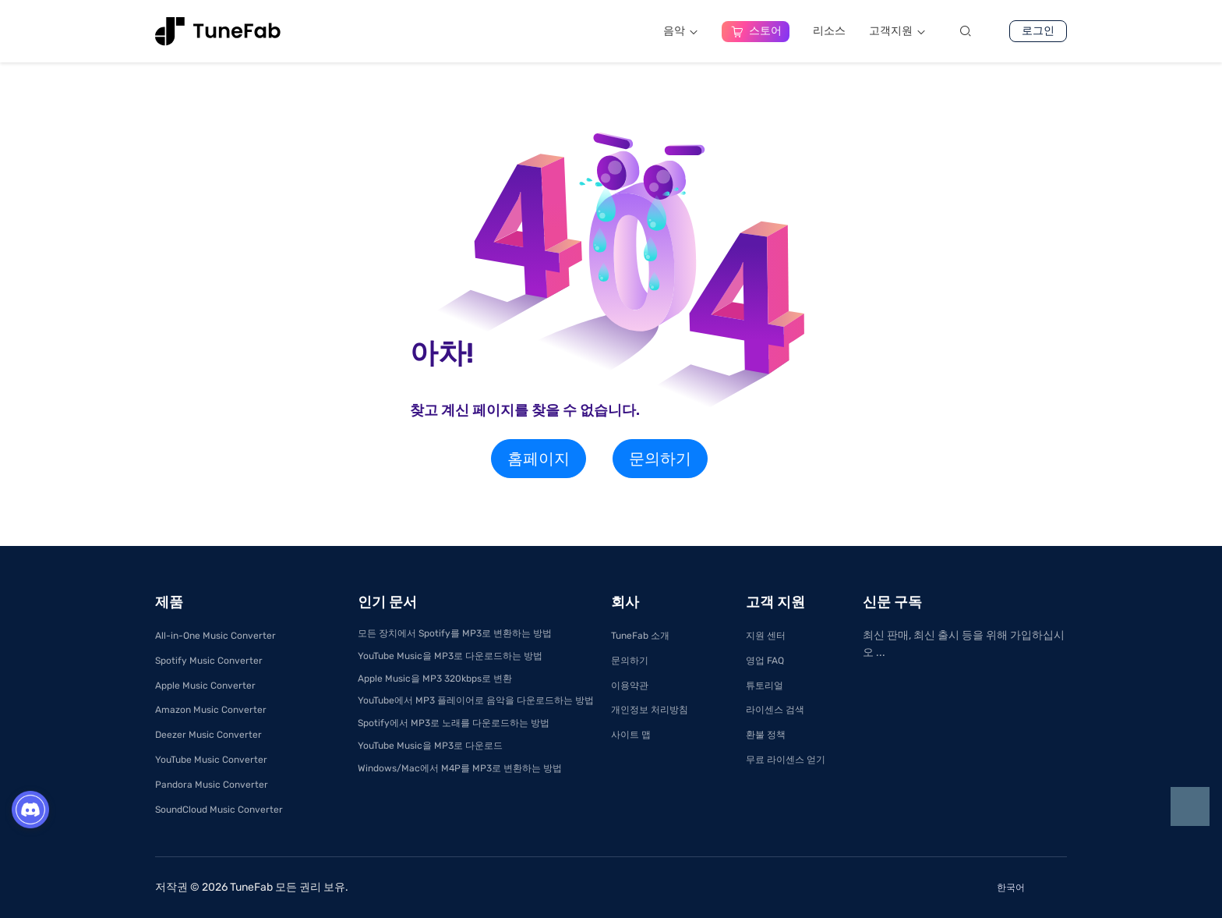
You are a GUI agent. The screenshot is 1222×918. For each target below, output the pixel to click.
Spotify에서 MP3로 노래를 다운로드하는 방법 (453, 723)
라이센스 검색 (775, 709)
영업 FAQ (765, 660)
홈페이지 (538, 458)
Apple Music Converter (205, 685)
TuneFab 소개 (640, 635)
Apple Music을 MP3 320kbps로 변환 (435, 678)
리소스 (829, 30)
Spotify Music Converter (209, 660)
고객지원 (897, 30)
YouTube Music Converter (211, 759)
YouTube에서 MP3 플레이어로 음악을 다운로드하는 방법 (476, 700)
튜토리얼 (764, 685)
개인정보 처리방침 (649, 709)
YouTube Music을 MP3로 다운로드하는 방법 (450, 655)
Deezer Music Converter (208, 734)
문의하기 (660, 458)
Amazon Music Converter (211, 709)
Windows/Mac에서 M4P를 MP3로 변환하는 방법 (460, 768)
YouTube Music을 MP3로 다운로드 (430, 745)
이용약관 (629, 685)
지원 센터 (766, 635)
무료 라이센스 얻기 (785, 759)
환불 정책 (766, 734)
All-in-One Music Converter (215, 635)
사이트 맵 (631, 734)
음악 (680, 30)
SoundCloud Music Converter (219, 809)
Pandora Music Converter (211, 784)
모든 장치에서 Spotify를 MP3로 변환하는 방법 (455, 633)
